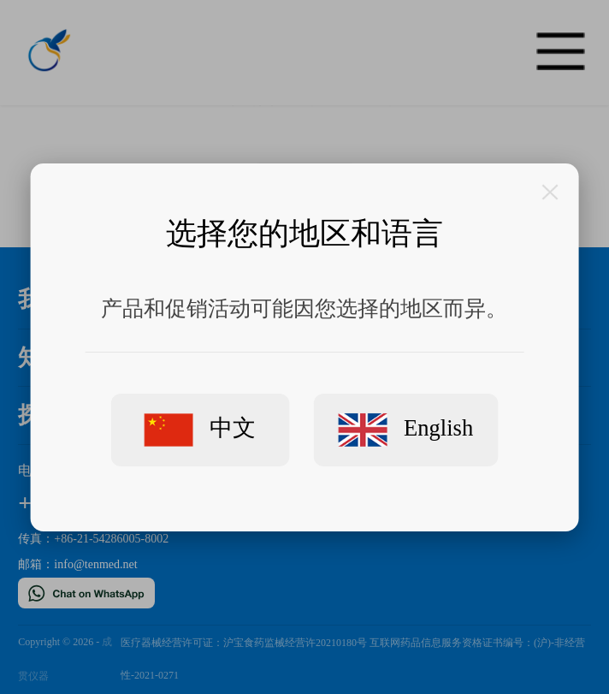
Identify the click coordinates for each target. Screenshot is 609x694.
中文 (200, 429)
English (406, 429)
